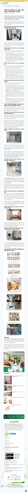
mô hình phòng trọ (12, 121)
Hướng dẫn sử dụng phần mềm (9, 443)
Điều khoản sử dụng (7, 448)
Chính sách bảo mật (7, 450)
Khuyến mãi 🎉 (6, 438)
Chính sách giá (6, 440)
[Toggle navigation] (26, 3)
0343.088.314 (14, 460)
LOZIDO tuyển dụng (7, 441)
